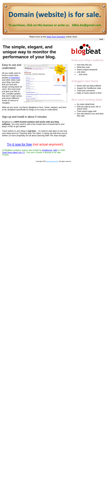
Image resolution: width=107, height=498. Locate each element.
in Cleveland (14, 77)
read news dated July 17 (14, 152)
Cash (101, 39)
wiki (55, 150)
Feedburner (47, 150)
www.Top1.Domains (56, 37)
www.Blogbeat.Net (52, 161)
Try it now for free (19, 144)
